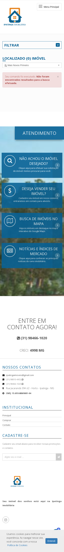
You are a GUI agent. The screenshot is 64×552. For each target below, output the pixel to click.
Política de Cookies (17, 545)
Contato (6, 424)
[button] (32, 65)
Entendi (51, 541)
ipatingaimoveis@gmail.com (20, 375)
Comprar (6, 420)
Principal (6, 415)
